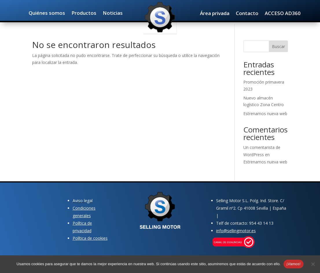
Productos (83, 13)
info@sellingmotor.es (236, 230)
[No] (313, 264)
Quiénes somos (47, 13)
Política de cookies (90, 238)
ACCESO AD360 (283, 13)
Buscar (278, 46)
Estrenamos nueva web (265, 113)
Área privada (214, 13)
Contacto (247, 13)
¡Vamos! (293, 264)
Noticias (113, 13)
